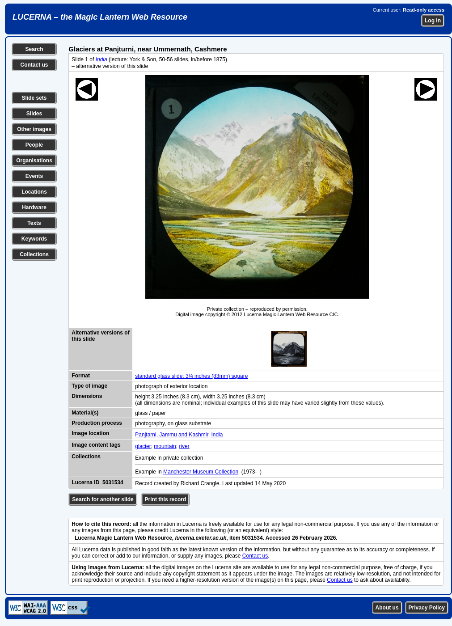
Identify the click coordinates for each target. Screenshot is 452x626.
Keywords (34, 239)
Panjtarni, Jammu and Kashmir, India (179, 434)
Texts (34, 223)
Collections (34, 254)
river (184, 446)
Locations (34, 192)
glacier (143, 446)
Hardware (34, 207)
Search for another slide (102, 499)
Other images (34, 129)
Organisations (34, 160)
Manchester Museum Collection (200, 472)
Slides (34, 113)
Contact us (34, 65)
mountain (165, 446)
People (34, 145)
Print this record (165, 499)
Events (34, 176)
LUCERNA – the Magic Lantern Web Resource (100, 17)
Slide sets (33, 98)
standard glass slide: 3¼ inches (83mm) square (191, 376)
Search (34, 49)
